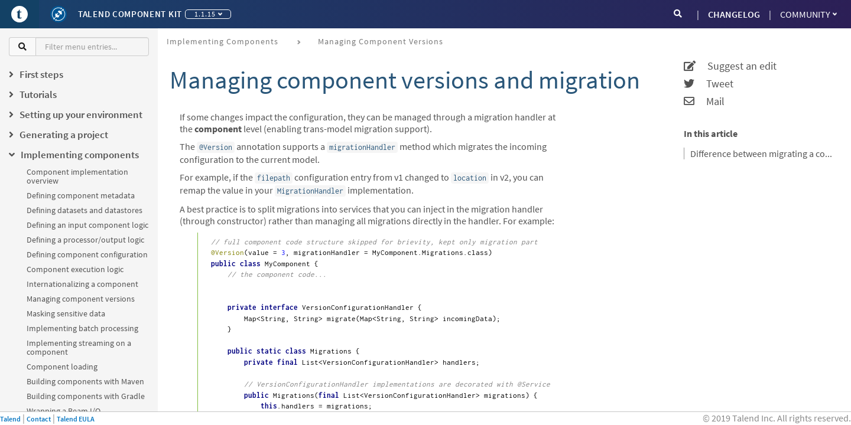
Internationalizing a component (82, 284)
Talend (10, 418)
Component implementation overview (77, 176)
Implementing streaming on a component (79, 347)
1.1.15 (208, 13)
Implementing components (222, 41)
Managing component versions (81, 298)
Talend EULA (76, 418)
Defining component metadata (81, 195)
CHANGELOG (734, 14)
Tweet (708, 84)
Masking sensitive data (66, 313)
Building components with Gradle (86, 396)
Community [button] (808, 14)
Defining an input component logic (87, 225)
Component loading (62, 366)
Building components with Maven (85, 381)
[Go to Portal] (19, 14)
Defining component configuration (87, 254)
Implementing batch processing (82, 328)
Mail (704, 101)
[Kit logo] (58, 14)
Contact (39, 418)
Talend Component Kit (130, 13)
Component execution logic (75, 269)
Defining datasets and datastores (84, 210)
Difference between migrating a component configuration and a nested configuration (763, 153)
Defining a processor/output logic (85, 239)
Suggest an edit (730, 66)
